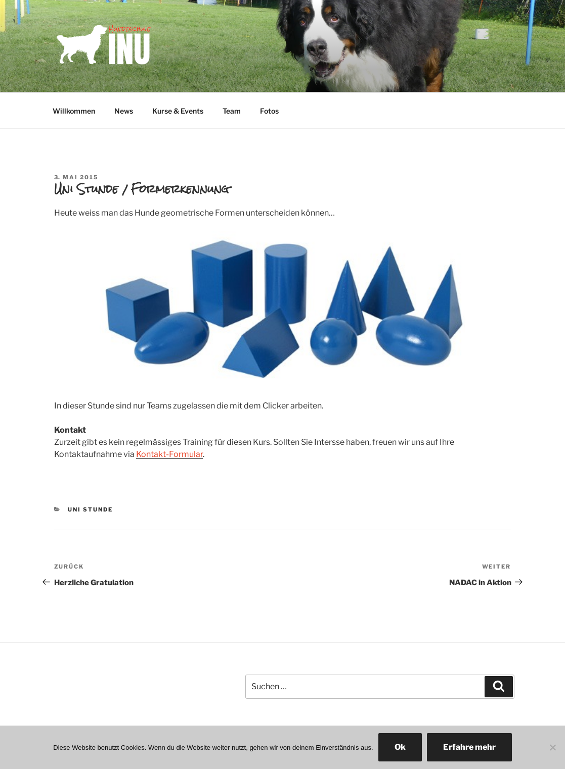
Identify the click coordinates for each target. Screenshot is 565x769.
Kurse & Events (177, 111)
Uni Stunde (90, 509)
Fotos (269, 111)
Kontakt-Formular (169, 454)
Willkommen (74, 111)
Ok (400, 747)
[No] (552, 747)
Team (232, 111)
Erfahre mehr (469, 747)
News (123, 111)
